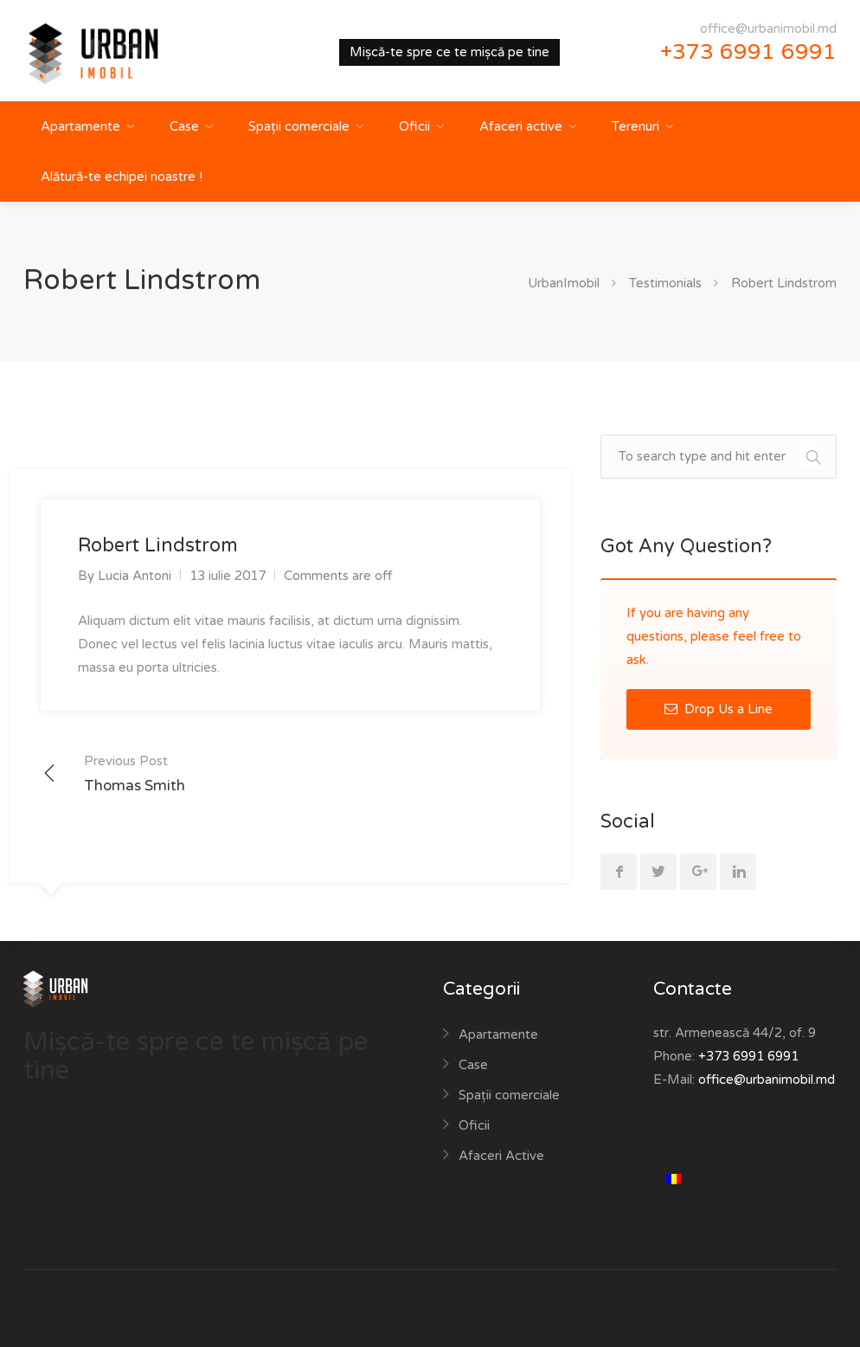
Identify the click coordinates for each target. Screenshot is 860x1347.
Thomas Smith (134, 772)
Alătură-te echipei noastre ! (121, 176)
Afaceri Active (501, 1155)
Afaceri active (520, 126)
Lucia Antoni (134, 575)
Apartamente (80, 126)
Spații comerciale (299, 126)
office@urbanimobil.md (768, 28)
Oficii (414, 126)
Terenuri (635, 126)
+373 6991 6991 (748, 52)
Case (184, 126)
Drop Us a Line (718, 709)
